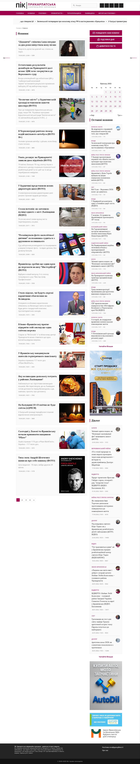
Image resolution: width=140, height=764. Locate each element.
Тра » (120, 115)
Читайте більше (106, 346)
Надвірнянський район (99, 243)
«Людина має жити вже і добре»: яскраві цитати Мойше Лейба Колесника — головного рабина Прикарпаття (103, 575)
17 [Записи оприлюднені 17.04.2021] (115, 101)
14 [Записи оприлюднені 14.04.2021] (101, 101)
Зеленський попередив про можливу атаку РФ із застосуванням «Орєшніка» (75, 21)
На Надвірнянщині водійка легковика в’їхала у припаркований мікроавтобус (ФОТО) (102, 248)
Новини (31, 13)
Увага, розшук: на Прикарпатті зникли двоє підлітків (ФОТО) (35, 159)
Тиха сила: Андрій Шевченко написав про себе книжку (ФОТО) (36, 459)
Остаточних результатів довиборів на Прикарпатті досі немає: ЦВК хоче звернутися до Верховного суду (35, 70)
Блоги (93, 259)
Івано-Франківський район (101, 273)
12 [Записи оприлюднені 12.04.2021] (92, 101)
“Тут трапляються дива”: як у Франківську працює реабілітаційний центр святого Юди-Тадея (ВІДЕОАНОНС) (103, 552)
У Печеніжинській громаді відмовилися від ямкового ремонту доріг (102, 336)
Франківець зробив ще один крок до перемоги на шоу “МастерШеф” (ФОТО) (37, 267)
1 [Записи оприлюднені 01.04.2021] (105, 92)
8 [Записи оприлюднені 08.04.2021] (105, 97)
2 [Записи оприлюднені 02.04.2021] (110, 92)
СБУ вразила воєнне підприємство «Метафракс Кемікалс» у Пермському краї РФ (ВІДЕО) (102, 306)
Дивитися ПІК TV (106, 46)
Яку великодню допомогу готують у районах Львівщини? (37, 378)
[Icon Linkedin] (111, 5)
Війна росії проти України (100, 155)
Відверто (95, 474)
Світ (92, 187)
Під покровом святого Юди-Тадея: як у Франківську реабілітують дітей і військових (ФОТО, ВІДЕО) (103, 529)
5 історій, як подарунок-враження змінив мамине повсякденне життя (102, 322)
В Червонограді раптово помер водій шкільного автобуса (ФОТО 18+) (36, 134)
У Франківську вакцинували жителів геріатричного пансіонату (37, 355)
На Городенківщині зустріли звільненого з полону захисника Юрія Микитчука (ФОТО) (101, 232)
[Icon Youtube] (121, 5)
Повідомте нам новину (106, 33)
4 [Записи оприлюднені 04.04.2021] (119, 92)
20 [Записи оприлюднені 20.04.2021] (97, 106)
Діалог (95, 420)
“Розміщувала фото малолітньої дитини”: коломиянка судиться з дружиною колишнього (36, 238)
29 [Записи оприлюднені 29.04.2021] (106, 111)
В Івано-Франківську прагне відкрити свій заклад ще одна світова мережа (34, 327)
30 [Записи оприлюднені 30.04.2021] (110, 111)
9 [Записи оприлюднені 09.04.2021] (110, 97)
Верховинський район (101, 448)
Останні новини (102, 120)
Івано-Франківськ (97, 213)
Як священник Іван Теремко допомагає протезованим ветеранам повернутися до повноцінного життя (102, 506)
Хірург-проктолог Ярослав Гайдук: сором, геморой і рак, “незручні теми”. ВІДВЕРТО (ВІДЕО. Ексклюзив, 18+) (103, 483)
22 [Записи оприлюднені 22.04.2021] (106, 106)
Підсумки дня (105, 39)
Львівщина (89, 13)
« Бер (92, 115)
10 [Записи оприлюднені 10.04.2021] (115, 97)
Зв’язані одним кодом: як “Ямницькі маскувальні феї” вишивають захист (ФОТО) (103, 263)
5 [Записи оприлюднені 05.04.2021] (92, 97)
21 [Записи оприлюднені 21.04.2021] (101, 106)
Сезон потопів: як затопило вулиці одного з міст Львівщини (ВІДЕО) (36, 211)
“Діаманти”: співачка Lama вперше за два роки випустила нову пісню (37, 43)
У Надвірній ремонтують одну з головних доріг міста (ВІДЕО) (102, 203)
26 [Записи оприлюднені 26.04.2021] (92, 111)
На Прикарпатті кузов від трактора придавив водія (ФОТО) (101, 277)
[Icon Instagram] (107, 5)
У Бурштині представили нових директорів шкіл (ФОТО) (35, 187)
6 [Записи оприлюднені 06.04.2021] (96, 97)
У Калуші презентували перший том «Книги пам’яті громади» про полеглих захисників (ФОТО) (103, 160)
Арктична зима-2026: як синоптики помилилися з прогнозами (102, 645)
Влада (93, 141)
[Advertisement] (106, 65)
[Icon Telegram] (116, 5)
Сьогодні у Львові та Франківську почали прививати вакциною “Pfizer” (36, 434)
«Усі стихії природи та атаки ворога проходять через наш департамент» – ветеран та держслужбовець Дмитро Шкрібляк (103, 458)
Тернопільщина (74, 13)
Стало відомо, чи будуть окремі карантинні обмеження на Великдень (35, 295)
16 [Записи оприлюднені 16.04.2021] (110, 101)
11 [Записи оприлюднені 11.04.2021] (120, 97)
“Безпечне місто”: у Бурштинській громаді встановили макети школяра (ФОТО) (37, 102)
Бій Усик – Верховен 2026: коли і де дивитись (102, 190)
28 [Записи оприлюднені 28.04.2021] (101, 111)
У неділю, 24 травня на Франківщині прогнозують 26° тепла (102, 217)
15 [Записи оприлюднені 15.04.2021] (106, 101)
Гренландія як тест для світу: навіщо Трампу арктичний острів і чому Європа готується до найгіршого (102, 624)
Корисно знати (96, 127)
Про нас (105, 750)
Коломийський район (99, 227)
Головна (20, 13)
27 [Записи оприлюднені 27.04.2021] (97, 111)
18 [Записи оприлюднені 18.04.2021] (120, 101)
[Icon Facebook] (102, 5)
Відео (94, 544)
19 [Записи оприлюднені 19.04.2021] (92, 106)
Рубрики (43, 13)
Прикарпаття (57, 13)
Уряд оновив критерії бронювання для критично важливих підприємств (102, 291)
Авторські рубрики (107, 13)
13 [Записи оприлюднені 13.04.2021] (97, 101)
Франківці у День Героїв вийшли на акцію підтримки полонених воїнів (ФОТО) (101, 176)
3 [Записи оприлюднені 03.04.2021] (115, 92)
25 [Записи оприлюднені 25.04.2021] (120, 106)
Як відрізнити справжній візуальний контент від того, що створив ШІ (101, 131)
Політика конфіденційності (112, 747)
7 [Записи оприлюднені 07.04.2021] (101, 97)
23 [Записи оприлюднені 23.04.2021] (110, 106)
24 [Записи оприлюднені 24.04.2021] (115, 106)
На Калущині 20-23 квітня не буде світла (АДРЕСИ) (37, 406)
